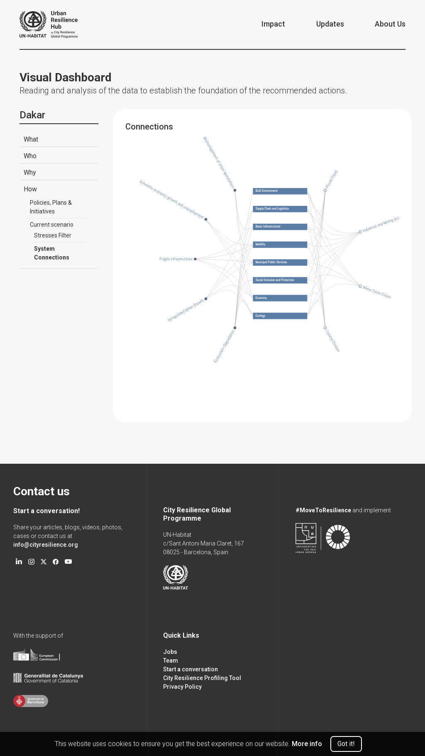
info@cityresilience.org (45, 544)
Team (170, 660)
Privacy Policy (182, 686)
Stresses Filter (52, 235)
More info (307, 744)
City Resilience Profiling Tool (202, 678)
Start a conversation (190, 669)
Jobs (170, 651)
